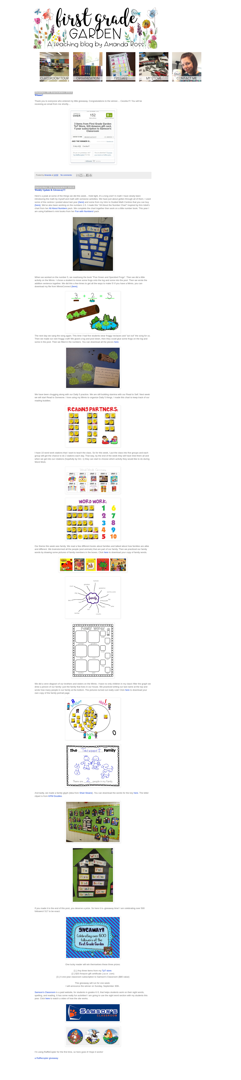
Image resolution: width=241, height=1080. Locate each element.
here (116, 342)
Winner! (39, 95)
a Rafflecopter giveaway (46, 1058)
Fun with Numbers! (84, 211)
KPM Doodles (55, 796)
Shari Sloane (85, 793)
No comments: (66, 175)
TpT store (106, 970)
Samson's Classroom (45, 992)
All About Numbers (58, 208)
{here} (81, 202)
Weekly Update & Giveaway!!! (50, 190)
